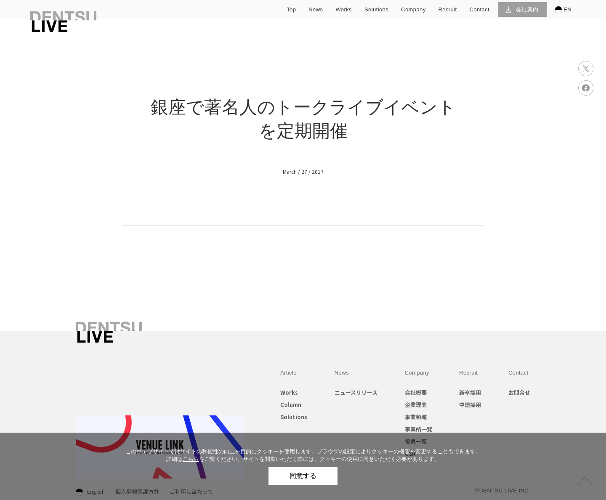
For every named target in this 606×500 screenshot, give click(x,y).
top (291, 9)
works (343, 9)
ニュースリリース (356, 392)
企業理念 (416, 405)
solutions (376, 9)
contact (480, 9)
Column (290, 405)
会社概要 (416, 392)
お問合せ (519, 392)
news (315, 9)
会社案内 (522, 9)
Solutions (293, 417)
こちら (191, 459)
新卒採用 (470, 392)
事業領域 (416, 417)
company (413, 9)
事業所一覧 (418, 429)
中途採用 (470, 405)
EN (563, 9)
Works (289, 392)
